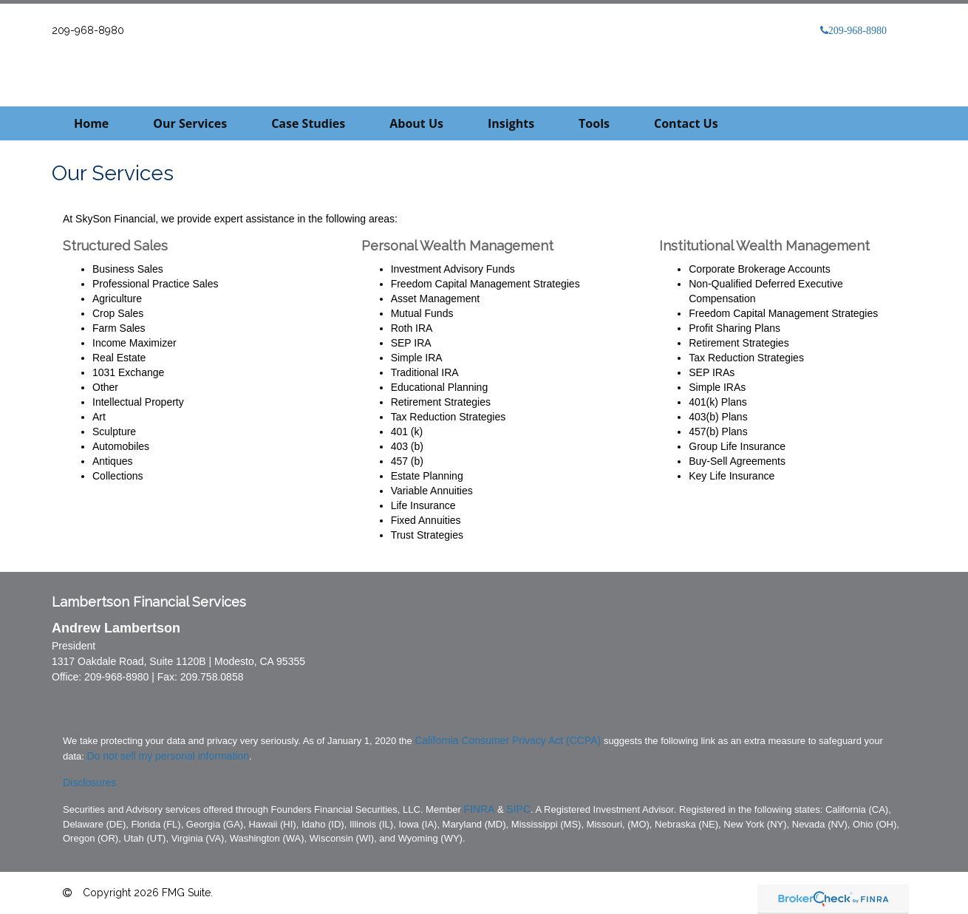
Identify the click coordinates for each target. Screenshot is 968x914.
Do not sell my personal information (168, 756)
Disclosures (89, 782)
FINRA (478, 809)
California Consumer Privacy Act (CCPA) (508, 740)
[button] (190, 123)
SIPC (518, 809)
